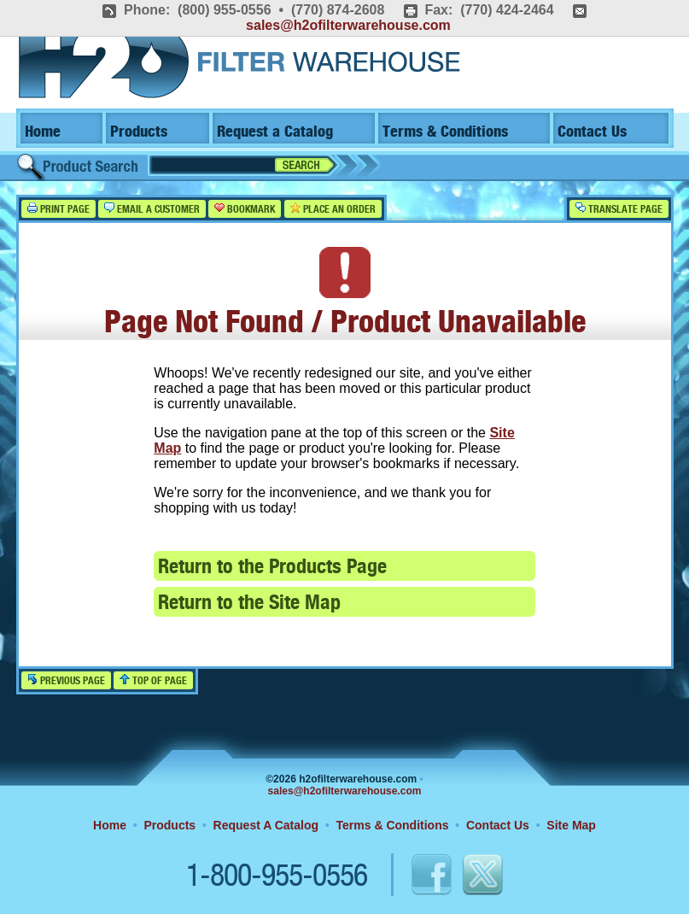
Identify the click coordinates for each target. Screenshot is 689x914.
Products (138, 132)
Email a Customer (152, 208)
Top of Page (153, 680)
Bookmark (244, 208)
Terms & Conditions (445, 132)
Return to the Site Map (249, 603)
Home (43, 132)
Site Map (571, 825)
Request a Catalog (275, 132)
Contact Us (592, 132)
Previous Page (66, 680)
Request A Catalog (265, 825)
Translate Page (619, 208)
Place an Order (333, 208)
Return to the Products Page (272, 567)
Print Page (58, 208)
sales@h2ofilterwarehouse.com (348, 25)
